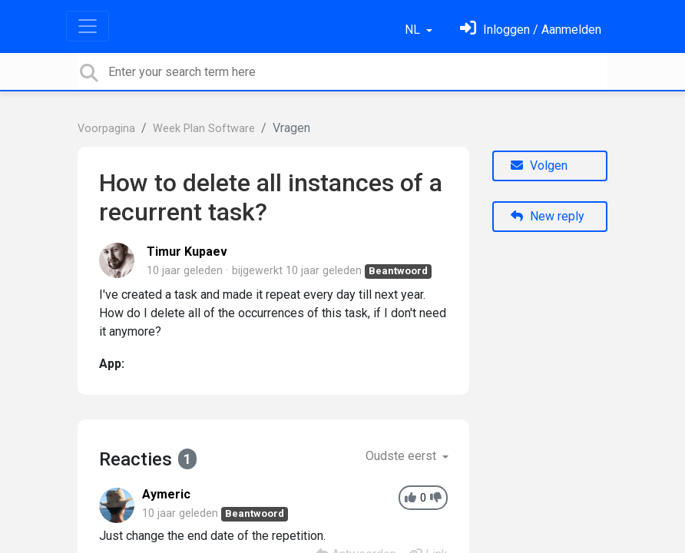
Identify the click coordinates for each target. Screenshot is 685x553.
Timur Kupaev (187, 251)
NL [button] (414, 29)
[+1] (410, 498)
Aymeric (166, 494)
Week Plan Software (204, 128)
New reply (547, 216)
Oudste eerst (402, 456)
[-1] (436, 498)
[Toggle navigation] (87, 26)
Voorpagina (106, 128)
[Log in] (530, 29)
